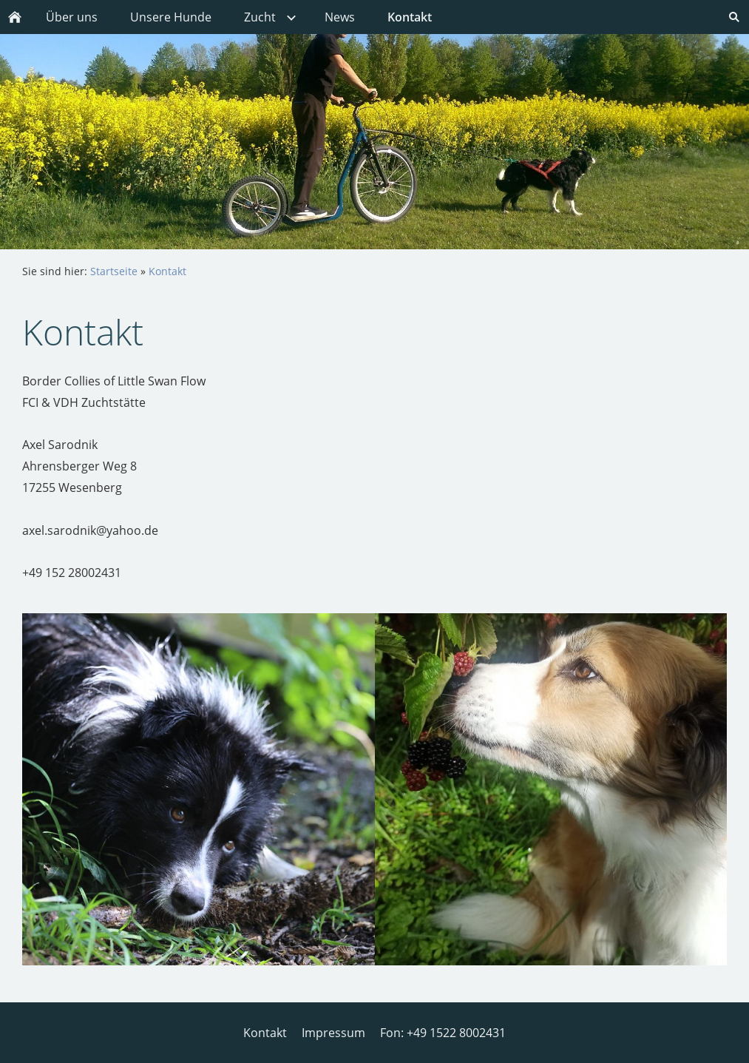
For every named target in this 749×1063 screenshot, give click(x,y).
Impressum (333, 1033)
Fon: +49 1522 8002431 (443, 1033)
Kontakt (167, 271)
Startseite (114, 271)
